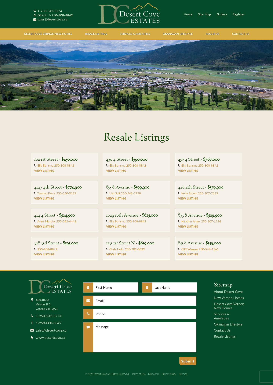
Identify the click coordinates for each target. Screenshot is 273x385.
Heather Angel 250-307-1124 (201, 221)
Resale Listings (96, 33)
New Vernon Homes (229, 298)
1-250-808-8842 (48, 323)
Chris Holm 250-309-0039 (127, 249)
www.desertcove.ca (50, 337)
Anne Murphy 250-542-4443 (56, 221)
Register (239, 14)
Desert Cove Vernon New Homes (48, 33)
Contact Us (240, 33)
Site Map (204, 14)
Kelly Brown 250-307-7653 (199, 193)
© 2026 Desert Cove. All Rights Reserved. (107, 373)
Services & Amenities (135, 33)
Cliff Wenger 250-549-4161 (200, 249)
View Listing (44, 170)
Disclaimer (153, 373)
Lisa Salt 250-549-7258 (125, 193)
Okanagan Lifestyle (178, 33)
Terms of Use (139, 373)
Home (188, 14)
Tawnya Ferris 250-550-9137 (56, 193)
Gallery (222, 14)
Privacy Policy (169, 373)
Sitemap (183, 373)
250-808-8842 (47, 249)
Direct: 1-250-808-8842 (53, 15)
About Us (212, 33)
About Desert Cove (228, 292)
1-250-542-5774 (47, 11)
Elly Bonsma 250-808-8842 (55, 165)
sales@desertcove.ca (50, 19)
